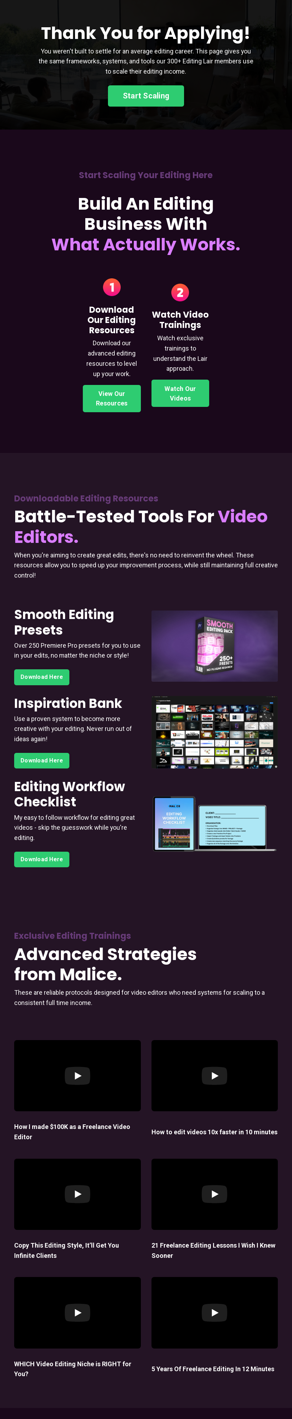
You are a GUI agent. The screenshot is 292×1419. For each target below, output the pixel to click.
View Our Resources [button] (111, 398)
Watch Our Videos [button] (180, 393)
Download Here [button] (42, 687)
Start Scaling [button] (146, 95)
